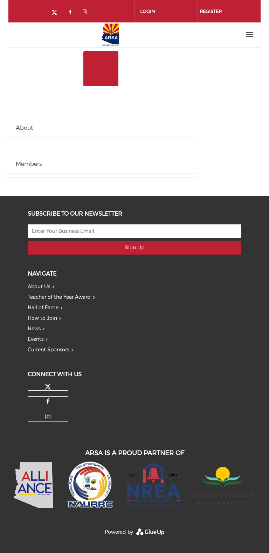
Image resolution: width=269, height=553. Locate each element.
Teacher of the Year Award (59, 297)
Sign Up (134, 247)
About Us (39, 286)
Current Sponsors (48, 349)
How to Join (42, 318)
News (34, 328)
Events (35, 339)
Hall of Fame (43, 307)
